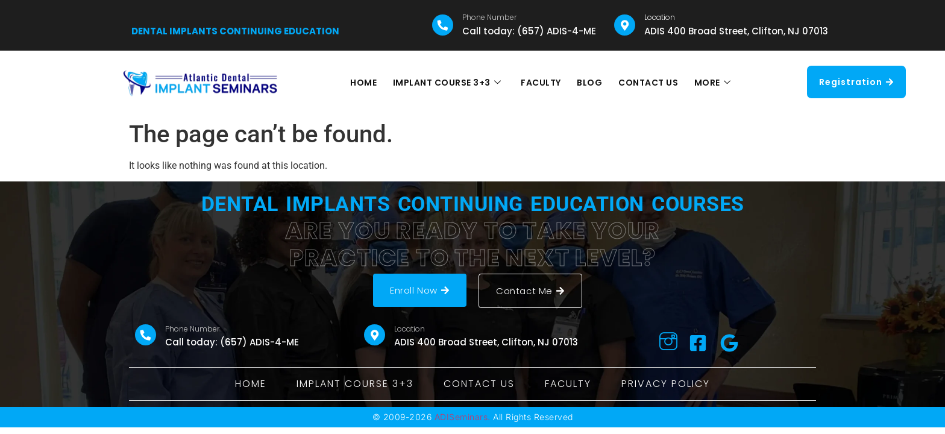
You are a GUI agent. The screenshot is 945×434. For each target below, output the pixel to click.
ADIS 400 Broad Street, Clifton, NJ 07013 (736, 31)
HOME (367, 83)
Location (659, 17)
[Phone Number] (442, 25)
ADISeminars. (463, 417)
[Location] (624, 25)
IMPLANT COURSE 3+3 (449, 83)
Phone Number (489, 17)
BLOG (588, 83)
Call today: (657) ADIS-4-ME (529, 31)
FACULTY (541, 83)
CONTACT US (646, 83)
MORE (708, 83)
